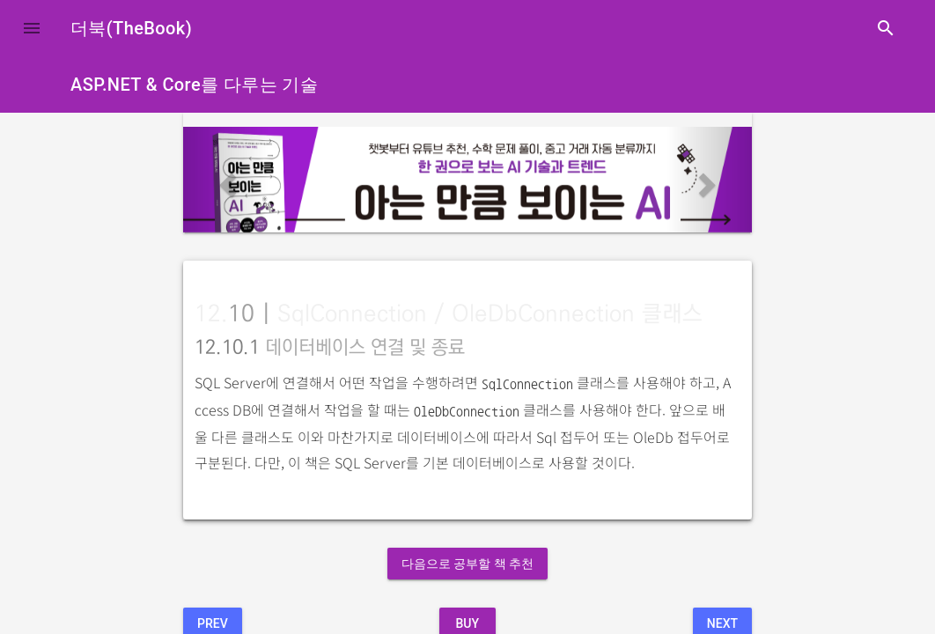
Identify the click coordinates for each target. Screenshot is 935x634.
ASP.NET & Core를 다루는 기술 (194, 84)
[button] (32, 28)
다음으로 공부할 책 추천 (467, 564)
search (885, 28)
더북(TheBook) (131, 28)
